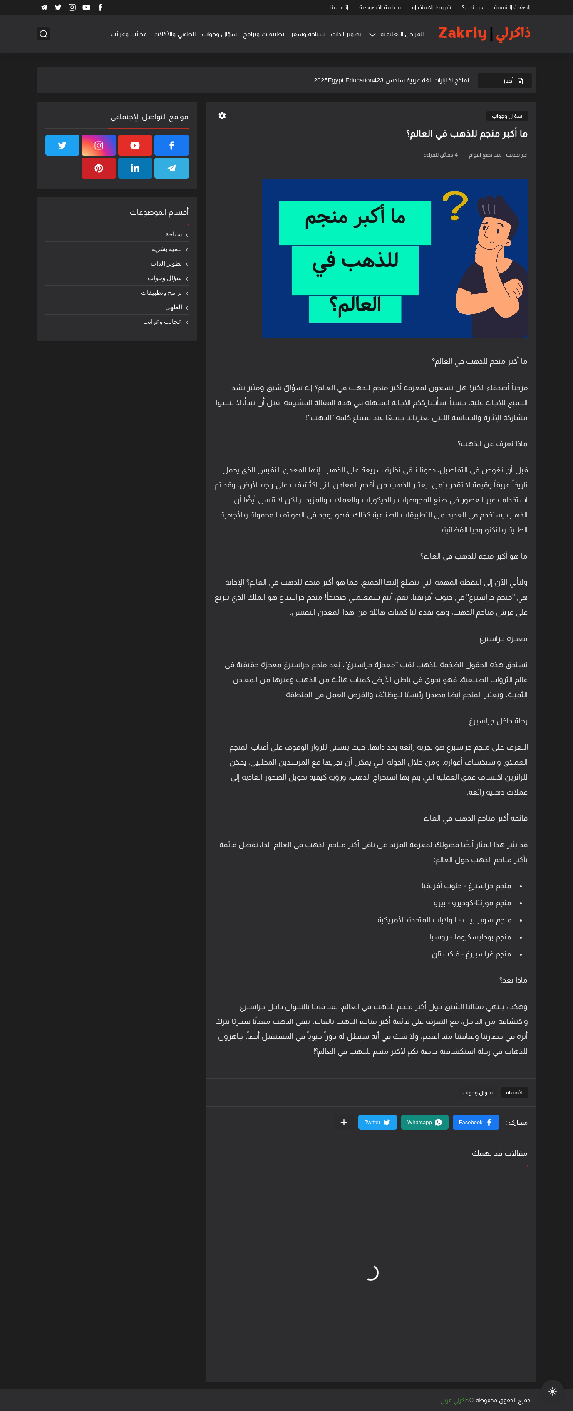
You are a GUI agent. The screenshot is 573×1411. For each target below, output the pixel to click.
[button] (476, 1122)
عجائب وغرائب (128, 33)
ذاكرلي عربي (454, 1400)
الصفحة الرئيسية (512, 7)
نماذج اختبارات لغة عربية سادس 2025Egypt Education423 (391, 80)
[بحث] (43, 33)
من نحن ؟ (472, 7)
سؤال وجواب (219, 33)
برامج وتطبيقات (161, 292)
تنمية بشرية (167, 248)
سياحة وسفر (307, 33)
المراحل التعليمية (402, 33)
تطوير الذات (346, 33)
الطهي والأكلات (174, 33)
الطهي (173, 307)
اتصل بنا (339, 7)
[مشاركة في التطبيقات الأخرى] (344, 1122)
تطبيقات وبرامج (263, 33)
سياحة (174, 234)
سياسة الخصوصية (380, 7)
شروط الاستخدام (431, 7)
